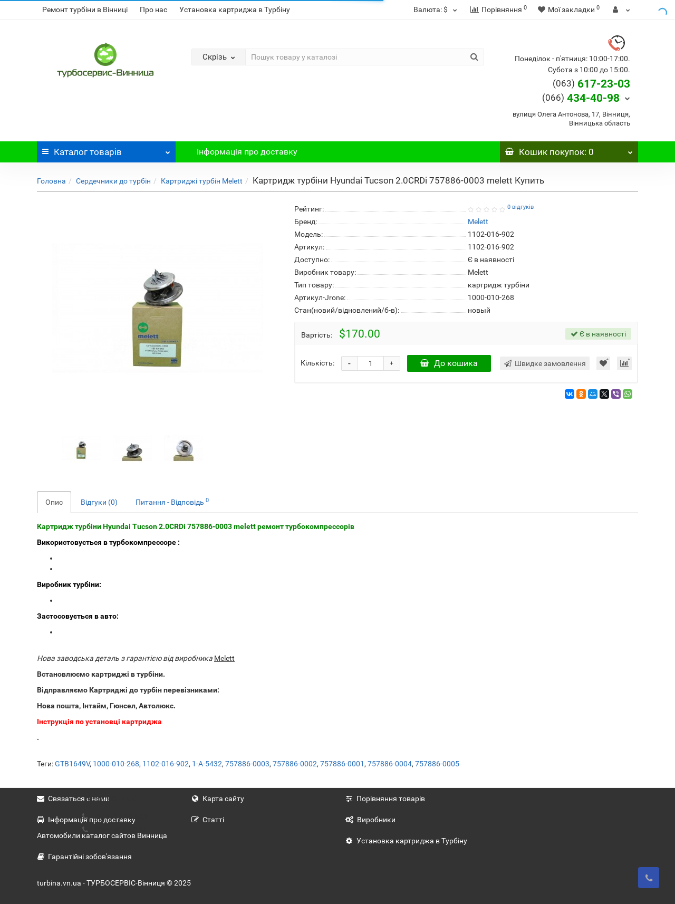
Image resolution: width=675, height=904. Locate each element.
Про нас (153, 9)
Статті (207, 819)
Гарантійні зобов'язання (84, 856)
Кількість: (317, 363)
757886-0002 (295, 763)
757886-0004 (390, 763)
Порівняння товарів (385, 798)
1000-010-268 (116, 763)
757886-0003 (247, 763)
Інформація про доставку (247, 152)
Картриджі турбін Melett (202, 181)
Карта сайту (217, 798)
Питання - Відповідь (172, 501)
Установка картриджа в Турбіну (234, 9)
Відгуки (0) (99, 502)
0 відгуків (520, 207)
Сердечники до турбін (113, 181)
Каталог (106, 149)
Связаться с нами (73, 798)
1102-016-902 (165, 763)
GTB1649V (72, 763)
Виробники (370, 819)
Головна (51, 181)
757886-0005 (437, 763)
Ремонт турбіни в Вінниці (85, 9)
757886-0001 (342, 763)
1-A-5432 (207, 763)
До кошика (449, 363)
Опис (54, 502)
